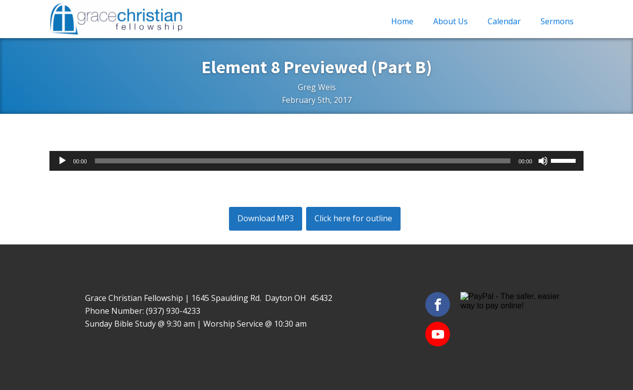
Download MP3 (265, 218)
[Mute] (543, 161)
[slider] (303, 160)
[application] (316, 161)
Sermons (557, 21)
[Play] (62, 161)
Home (402, 21)
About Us (450, 21)
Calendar (504, 21)
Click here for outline (353, 218)
